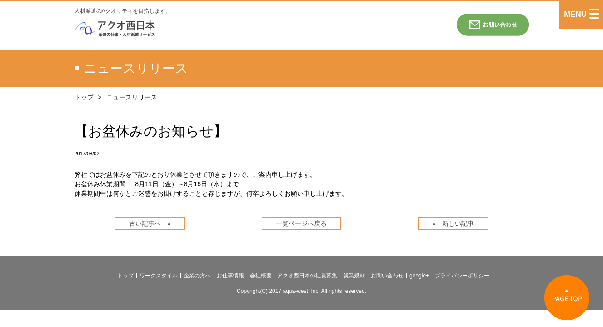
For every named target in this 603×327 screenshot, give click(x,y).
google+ (419, 275)
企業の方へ (197, 275)
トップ (84, 97)
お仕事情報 (230, 275)
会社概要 (261, 275)
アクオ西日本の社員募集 (307, 275)
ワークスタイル (159, 275)
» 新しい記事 (453, 223)
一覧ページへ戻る (301, 223)
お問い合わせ (387, 275)
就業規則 (354, 275)
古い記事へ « (150, 223)
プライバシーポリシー (462, 275)
